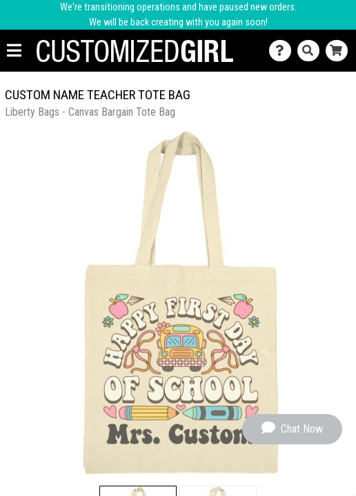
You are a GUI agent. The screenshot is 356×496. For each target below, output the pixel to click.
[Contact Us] (283, 50)
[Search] (311, 50)
